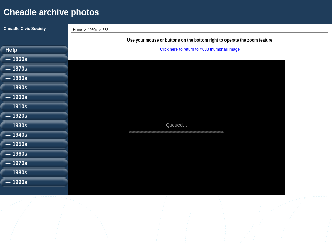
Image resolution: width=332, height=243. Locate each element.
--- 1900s (16, 97)
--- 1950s (16, 144)
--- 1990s (16, 182)
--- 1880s (16, 78)
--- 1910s (16, 106)
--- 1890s (16, 87)
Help (11, 50)
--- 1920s (16, 116)
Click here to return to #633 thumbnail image (200, 49)
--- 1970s (16, 163)
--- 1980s (16, 173)
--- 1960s (16, 154)
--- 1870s (16, 69)
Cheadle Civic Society (25, 28)
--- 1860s (16, 59)
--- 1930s (16, 125)
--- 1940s (16, 135)
